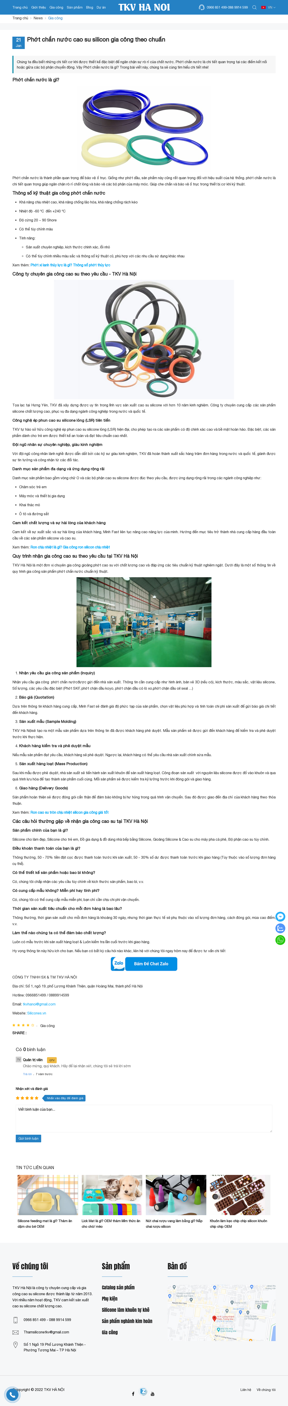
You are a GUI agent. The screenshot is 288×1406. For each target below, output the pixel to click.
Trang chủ (20, 7)
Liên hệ (246, 1390)
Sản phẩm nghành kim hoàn (127, 1321)
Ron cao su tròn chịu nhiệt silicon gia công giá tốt (69, 812)
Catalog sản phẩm (118, 1287)
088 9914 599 (238, 7)
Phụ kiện (109, 1299)
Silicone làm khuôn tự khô (125, 1310)
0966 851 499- (217, 7)
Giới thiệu (38, 7)
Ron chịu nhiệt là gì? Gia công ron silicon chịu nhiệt (70, 547)
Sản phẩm (75, 7)
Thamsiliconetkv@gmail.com (46, 1332)
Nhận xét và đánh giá (32, 1089)
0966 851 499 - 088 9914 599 (47, 1320)
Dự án (101, 7)
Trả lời (27, 1074)
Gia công (56, 7)
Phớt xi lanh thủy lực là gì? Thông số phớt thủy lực (70, 265)
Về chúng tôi (266, 1390)
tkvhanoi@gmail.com (39, 1004)
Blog (89, 7)
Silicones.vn (36, 1013)
